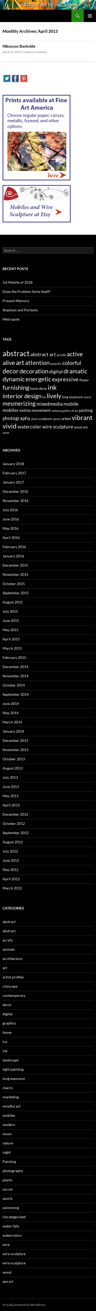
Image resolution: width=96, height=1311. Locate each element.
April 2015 (11, 639)
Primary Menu (90, 16)
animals (9, 949)
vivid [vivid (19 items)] (10, 426)
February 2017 (14, 473)
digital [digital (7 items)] (56, 371)
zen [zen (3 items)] (85, 427)
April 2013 (11, 805)
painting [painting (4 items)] (86, 410)
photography (13, 1171)
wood (7, 1272)
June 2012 (11, 860)
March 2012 (12, 888)
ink (5, 1051)
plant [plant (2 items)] (34, 419)
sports (8, 1198)
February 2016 (14, 547)
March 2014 (12, 722)
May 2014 (10, 713)
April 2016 (11, 537)
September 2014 (16, 694)
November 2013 (15, 749)
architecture (12, 958)
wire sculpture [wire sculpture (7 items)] (57, 426)
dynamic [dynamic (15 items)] (14, 379)
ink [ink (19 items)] (52, 387)
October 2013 (14, 759)
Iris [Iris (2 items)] (44, 397)
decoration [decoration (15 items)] (33, 371)
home (7, 1032)
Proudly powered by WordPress (24, 1305)
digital (8, 1014)
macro (8, 1087)
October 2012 (14, 823)
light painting (13, 1069)
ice (5, 1041)
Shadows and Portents (20, 310)
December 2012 (15, 814)
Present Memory (16, 301)
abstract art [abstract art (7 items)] (43, 354)
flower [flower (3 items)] (84, 380)
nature (8, 1143)
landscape (10, 1060)
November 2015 (15, 574)
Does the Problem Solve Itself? (27, 291)
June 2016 (11, 519)
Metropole (11, 319)
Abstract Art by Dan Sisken (30, 16)
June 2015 (11, 620)
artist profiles (13, 977)
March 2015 (12, 648)
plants (7, 1180)
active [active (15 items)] (75, 353)
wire (6, 1244)
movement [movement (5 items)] (41, 410)
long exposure (14, 1078)
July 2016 (10, 510)
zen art (8, 1281)
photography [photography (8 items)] (16, 418)
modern (9, 1124)
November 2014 (15, 676)
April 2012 (11, 879)
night (7, 1152)
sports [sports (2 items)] (56, 419)
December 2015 (15, 565)
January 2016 (13, 556)
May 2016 (10, 528)
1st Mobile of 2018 (18, 282)
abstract (9, 921)
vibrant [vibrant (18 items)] (82, 417)
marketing (11, 1097)
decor (7, 1004)
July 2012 (10, 851)
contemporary (14, 995)
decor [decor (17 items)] (11, 371)
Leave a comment (35, 52)
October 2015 (14, 583)
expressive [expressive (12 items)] (65, 379)
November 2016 (15, 500)
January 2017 (13, 482)
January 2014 (13, 731)
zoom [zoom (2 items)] (6, 432)
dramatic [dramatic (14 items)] (75, 371)
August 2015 (13, 602)
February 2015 (14, 657)
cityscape (10, 986)
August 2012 (13, 842)
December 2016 (15, 491)
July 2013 (10, 777)
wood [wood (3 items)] (78, 427)
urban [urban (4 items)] (66, 418)
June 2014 (11, 703)
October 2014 (14, 685)
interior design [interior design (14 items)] (22, 396)
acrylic (8, 940)
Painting (9, 1161)
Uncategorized (14, 1217)
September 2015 (16, 593)
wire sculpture (14, 1254)
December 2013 (15, 740)
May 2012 (10, 869)
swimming (11, 1207)
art (5, 968)
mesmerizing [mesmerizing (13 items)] (19, 403)
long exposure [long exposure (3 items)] (72, 397)
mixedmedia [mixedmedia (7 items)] (49, 404)
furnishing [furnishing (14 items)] (16, 387)
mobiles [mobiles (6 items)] (10, 410)
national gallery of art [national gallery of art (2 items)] (64, 410)
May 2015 (10, 630)
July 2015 (10, 611)
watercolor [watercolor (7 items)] (29, 426)
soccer (8, 1189)
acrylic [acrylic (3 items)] (61, 355)
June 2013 (11, 786)
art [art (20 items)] (20, 362)
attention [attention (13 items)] (37, 362)
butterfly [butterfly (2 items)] (55, 363)
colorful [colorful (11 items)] (71, 362)
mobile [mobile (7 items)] (70, 404)
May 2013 (10, 796)
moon (7, 1134)
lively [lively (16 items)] (54, 396)
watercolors (12, 1235)
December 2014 (15, 666)
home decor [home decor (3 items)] (38, 388)
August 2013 (13, 768)
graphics (9, 1023)
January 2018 (13, 464)
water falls (11, 1226)
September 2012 (16, 833)
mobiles (9, 1115)
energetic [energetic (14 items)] (38, 379)
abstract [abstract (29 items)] (16, 353)
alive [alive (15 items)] (9, 362)
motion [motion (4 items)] (25, 410)
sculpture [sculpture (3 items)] (45, 419)
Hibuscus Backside (19, 46)
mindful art (11, 1106)
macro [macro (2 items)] (87, 397)
